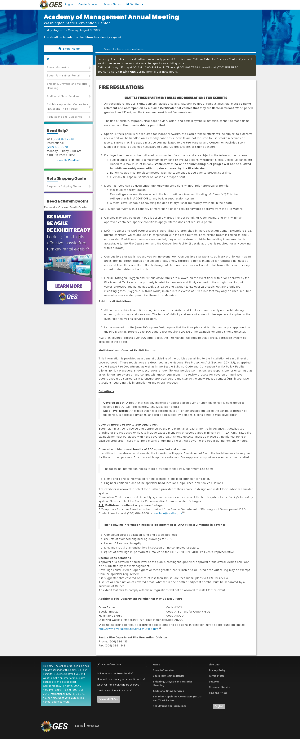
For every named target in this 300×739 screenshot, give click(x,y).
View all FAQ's (108, 699)
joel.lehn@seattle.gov (168, 513)
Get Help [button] (134, 4)
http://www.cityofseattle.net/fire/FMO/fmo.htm (128, 629)
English (219, 706)
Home (156, 664)
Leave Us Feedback (68, 160)
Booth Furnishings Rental (63, 75)
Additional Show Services (63, 96)
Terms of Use (217, 675)
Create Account (88, 4)
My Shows (93, 726)
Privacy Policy (217, 670)
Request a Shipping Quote (64, 186)
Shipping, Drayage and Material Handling (67, 86)
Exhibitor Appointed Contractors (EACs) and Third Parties (67, 106)
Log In (69, 4)
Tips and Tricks (218, 693)
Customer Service (220, 687)
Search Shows (112, 4)
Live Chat (214, 664)
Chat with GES (126, 71)
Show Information (58, 67)
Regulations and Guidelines (64, 116)
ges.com (214, 681)
